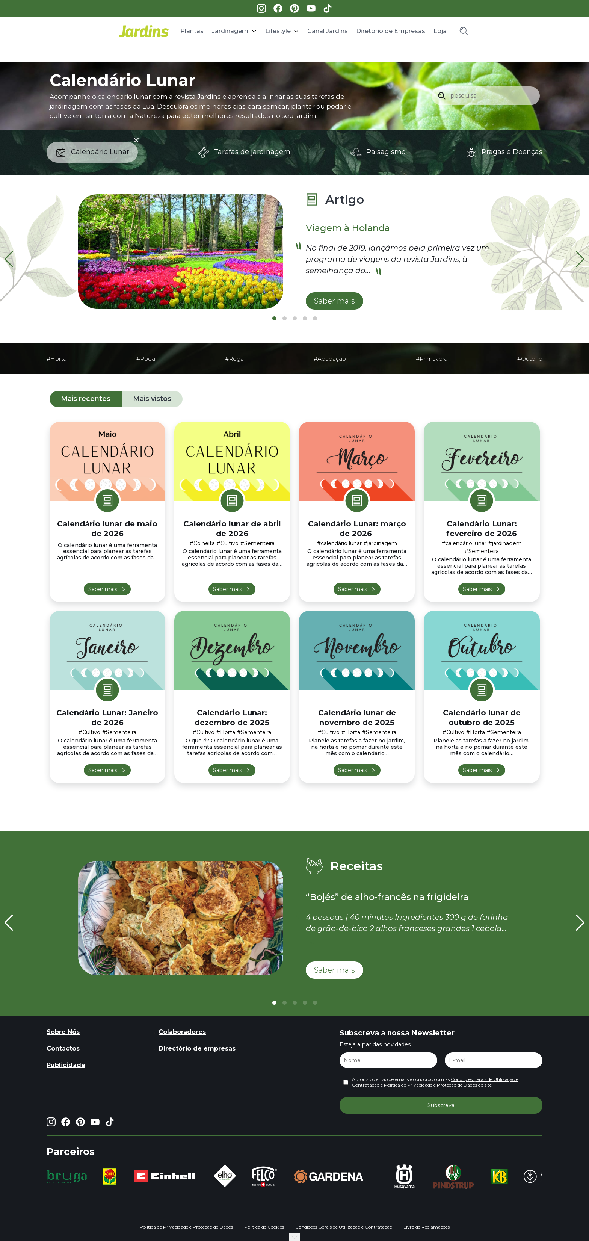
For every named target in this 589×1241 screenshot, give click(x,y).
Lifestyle (278, 31)
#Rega (234, 358)
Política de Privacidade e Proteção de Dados (430, 1085)
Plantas (192, 31)
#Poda (145, 358)
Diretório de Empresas (390, 31)
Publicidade (66, 1065)
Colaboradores (182, 1031)
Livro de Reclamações (426, 1227)
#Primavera (431, 358)
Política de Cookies (264, 1227)
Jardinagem (230, 31)
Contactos (63, 1048)
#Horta (56, 358)
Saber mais (102, 589)
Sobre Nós (63, 1031)
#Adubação (330, 358)
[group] (67, 1176)
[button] (580, 259)
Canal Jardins (327, 31)
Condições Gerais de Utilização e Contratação (343, 1227)
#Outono (529, 358)
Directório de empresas (197, 1048)
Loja (440, 31)
